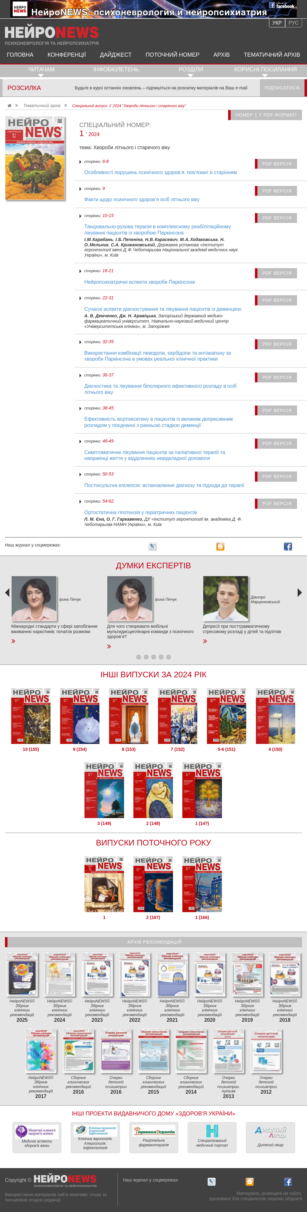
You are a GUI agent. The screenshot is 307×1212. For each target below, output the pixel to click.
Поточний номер (172, 55)
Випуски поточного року (153, 842)
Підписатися (282, 87)
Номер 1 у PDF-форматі (266, 114)
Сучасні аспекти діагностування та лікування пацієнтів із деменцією (163, 309)
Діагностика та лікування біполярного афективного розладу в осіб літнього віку (160, 389)
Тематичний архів (272, 55)
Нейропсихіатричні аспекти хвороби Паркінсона (139, 282)
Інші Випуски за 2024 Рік (153, 674)
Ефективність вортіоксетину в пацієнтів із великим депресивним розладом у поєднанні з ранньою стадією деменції (158, 422)
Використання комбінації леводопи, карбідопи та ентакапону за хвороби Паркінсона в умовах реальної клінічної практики (157, 356)
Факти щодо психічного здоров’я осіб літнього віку (142, 199)
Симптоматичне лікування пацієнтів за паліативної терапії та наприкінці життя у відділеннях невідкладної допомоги (154, 455)
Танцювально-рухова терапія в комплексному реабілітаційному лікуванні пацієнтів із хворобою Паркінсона (157, 229)
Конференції (66, 55)
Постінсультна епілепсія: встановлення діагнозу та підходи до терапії (164, 485)
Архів (221, 55)
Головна (20, 55)
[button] (138, 657)
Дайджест (116, 55)
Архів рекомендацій (154, 942)
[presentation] (8, 615)
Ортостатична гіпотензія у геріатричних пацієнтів (140, 512)
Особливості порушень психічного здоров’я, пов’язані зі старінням (160, 172)
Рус (294, 23)
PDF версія (277, 163)
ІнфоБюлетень (116, 69)
